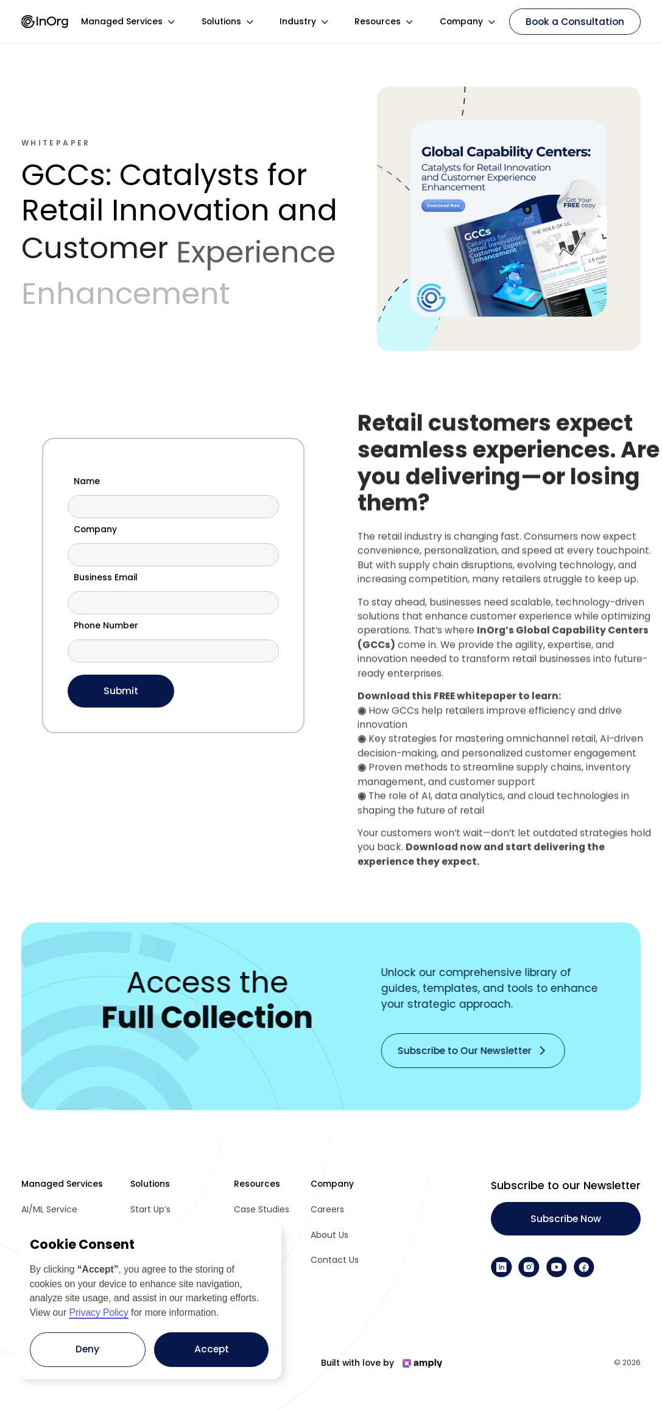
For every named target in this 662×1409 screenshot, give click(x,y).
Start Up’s (150, 1209)
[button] (128, 21)
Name (87, 481)
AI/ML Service (49, 1209)
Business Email (106, 577)
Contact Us (335, 1260)
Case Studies (261, 1209)
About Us (329, 1235)
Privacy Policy (98, 1312)
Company (95, 529)
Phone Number (106, 625)
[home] (44, 22)
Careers (327, 1209)
